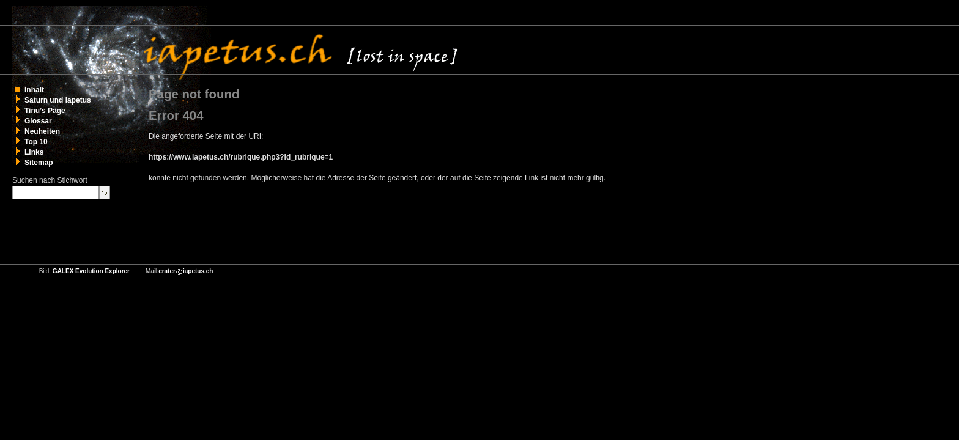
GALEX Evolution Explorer (91, 271)
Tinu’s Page (44, 110)
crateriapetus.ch (185, 271)
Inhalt (34, 90)
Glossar (38, 121)
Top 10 (36, 142)
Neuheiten (42, 131)
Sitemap (38, 162)
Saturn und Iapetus (57, 100)
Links (33, 152)
